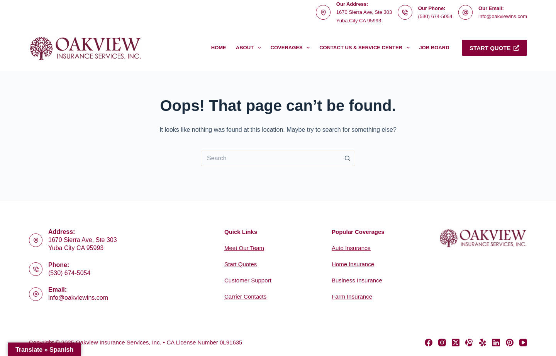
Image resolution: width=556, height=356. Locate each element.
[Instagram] (442, 342)
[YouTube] (523, 342)
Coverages (292, 47)
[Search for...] (270, 158)
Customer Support (247, 280)
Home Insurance (353, 264)
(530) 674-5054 (435, 16)
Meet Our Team (244, 248)
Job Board (434, 47)
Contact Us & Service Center (365, 47)
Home (218, 47)
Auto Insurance (351, 248)
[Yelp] (482, 342)
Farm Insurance (352, 296)
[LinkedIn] (496, 342)
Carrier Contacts (245, 296)
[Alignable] (469, 342)
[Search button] (347, 158)
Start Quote (494, 48)
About (250, 47)
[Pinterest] (510, 342)
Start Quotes (240, 264)
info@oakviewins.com (502, 16)
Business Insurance (357, 280)
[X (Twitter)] (455, 342)
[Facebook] (428, 342)
